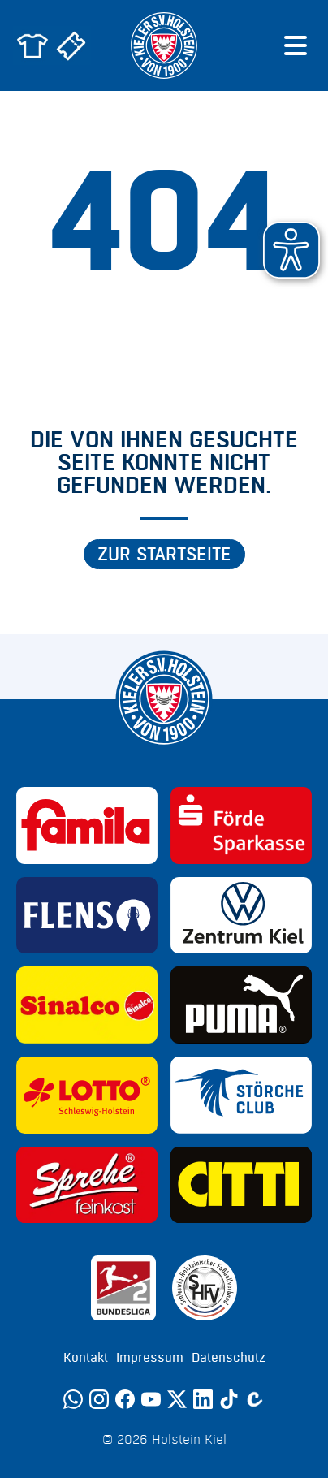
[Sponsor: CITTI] (241, 1185)
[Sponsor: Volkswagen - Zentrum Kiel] (241, 915)
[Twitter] (177, 1399)
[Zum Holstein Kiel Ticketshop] (71, 45)
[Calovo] (255, 1399)
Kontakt (85, 1358)
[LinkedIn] (203, 1399)
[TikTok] (229, 1399)
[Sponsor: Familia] (87, 825)
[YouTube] (151, 1399)
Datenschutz (228, 1358)
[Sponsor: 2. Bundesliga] (123, 1287)
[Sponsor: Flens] (87, 915)
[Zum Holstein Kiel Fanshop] (32, 45)
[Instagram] (99, 1399)
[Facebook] (125, 1399)
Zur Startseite (164, 554)
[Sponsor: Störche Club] (241, 1095)
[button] (291, 250)
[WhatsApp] (73, 1399)
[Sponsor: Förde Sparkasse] (241, 825)
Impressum (149, 1358)
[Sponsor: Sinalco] (87, 1005)
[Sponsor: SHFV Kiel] (204, 1287)
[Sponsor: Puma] (241, 1005)
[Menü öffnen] (295, 45)
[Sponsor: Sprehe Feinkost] (87, 1185)
